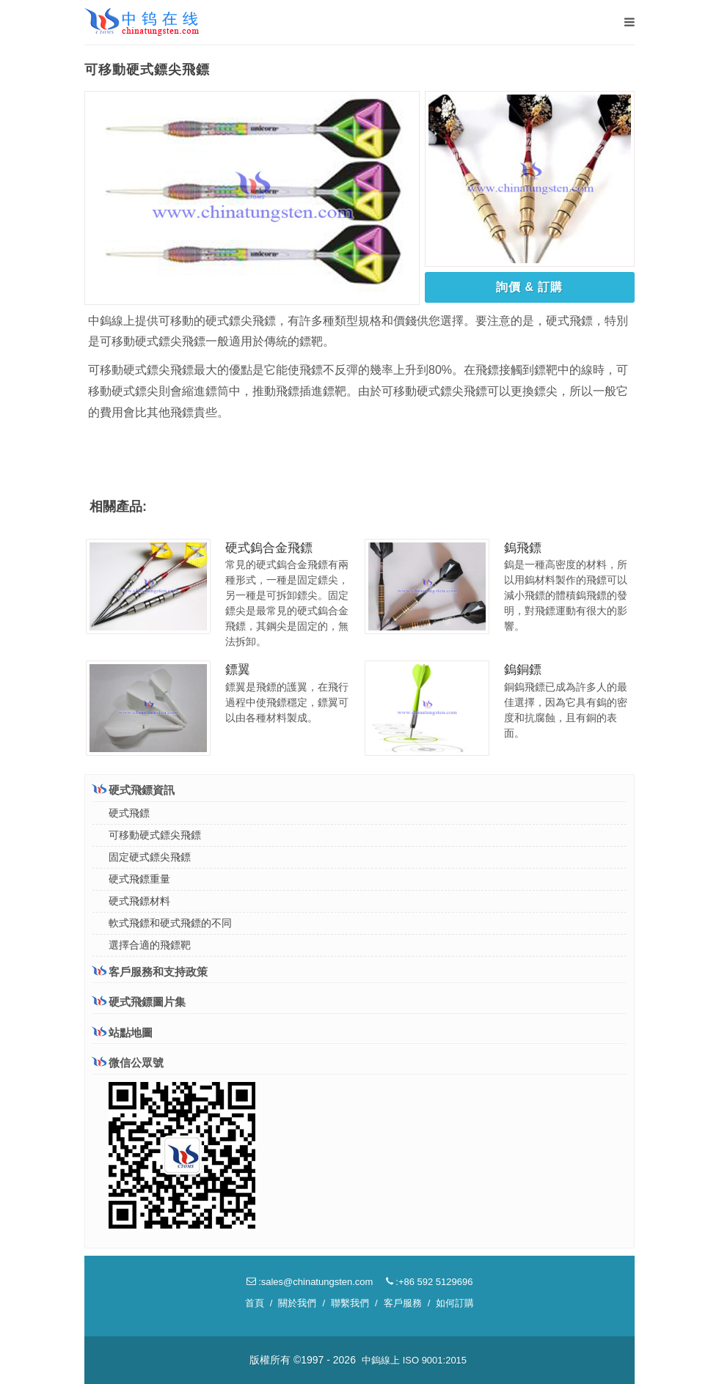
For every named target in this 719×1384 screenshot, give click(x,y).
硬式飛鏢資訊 (133, 789)
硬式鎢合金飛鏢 (269, 548)
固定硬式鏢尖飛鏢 (150, 857)
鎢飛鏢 (522, 548)
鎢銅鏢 (522, 670)
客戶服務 (403, 1303)
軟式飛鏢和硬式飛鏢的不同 (170, 923)
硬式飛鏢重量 (139, 879)
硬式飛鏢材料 (139, 901)
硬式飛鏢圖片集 (139, 1001)
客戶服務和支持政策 (150, 971)
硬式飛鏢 (129, 813)
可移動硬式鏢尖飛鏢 (155, 835)
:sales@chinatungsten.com (310, 1281)
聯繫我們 (350, 1303)
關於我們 (297, 1303)
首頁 (254, 1303)
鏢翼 (237, 670)
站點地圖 (122, 1032)
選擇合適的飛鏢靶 (150, 945)
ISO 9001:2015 (435, 1360)
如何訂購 (455, 1303)
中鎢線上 (381, 1360)
